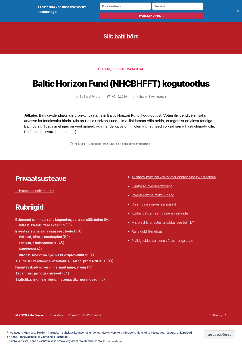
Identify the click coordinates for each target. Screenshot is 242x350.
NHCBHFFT (82, 157)
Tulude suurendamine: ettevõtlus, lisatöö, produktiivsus (64, 280)
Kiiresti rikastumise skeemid (44, 244)
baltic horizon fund (103, 157)
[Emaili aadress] (125, 6)
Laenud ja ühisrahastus (39, 262)
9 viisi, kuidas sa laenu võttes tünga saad (167, 254)
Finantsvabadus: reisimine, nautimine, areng (53, 292)
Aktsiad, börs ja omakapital (121, 69)
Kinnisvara (28, 268)
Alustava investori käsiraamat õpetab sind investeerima (179, 190)
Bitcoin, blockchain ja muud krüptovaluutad (57, 274)
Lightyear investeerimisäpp (155, 199)
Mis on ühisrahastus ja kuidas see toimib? (167, 236)
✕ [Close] (238, 10)
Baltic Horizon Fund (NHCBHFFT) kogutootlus (121, 90)
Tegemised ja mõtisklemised (41, 298)
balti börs (122, 157)
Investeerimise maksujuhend (156, 209)
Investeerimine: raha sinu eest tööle (46, 250)
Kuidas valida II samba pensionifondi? (164, 227)
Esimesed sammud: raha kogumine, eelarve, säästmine (63, 233)
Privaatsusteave (113, 341)
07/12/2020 (119, 110)
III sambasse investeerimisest (157, 218)
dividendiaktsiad (140, 157)
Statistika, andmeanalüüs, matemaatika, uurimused (60, 304)
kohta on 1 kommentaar (153, 110)
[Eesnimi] (177, 6)
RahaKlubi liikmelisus (149, 245)
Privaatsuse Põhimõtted (36, 204)
